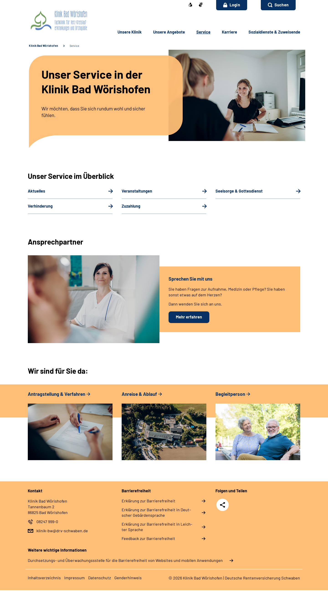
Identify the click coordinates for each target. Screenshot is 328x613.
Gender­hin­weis (128, 577)
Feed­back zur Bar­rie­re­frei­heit (148, 538)
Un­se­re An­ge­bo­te (169, 31)
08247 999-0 (47, 521)
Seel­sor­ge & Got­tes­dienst (239, 190)
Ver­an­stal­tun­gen (137, 190)
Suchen (281, 4)
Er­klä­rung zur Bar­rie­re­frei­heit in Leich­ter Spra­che (157, 527)
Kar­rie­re (229, 31)
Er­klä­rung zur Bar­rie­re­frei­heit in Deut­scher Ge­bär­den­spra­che (156, 512)
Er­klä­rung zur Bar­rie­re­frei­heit (148, 500)
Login (231, 4)
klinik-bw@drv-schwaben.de (62, 530)
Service (74, 45)
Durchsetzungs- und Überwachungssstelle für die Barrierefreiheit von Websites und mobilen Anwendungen (125, 560)
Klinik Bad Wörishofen (43, 45)
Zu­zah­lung (131, 206)
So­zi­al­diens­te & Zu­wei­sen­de (274, 31)
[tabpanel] (70, 428)
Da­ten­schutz (99, 577)
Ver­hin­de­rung (40, 206)
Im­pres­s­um (74, 577)
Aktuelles (36, 190)
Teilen (222, 505)
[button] (278, 5)
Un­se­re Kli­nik (130, 31)
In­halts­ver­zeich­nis (44, 577)
